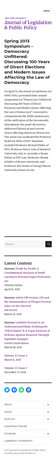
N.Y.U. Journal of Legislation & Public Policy (25, 450)
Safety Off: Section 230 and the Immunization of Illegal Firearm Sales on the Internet (27, 301)
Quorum (9, 419)
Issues (7, 411)
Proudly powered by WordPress (19, 453)
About (8, 404)
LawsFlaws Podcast (15, 426)
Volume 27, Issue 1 (15, 368)
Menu (47, 11)
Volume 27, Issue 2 (15, 355)
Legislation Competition (18, 440)
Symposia (10, 433)
